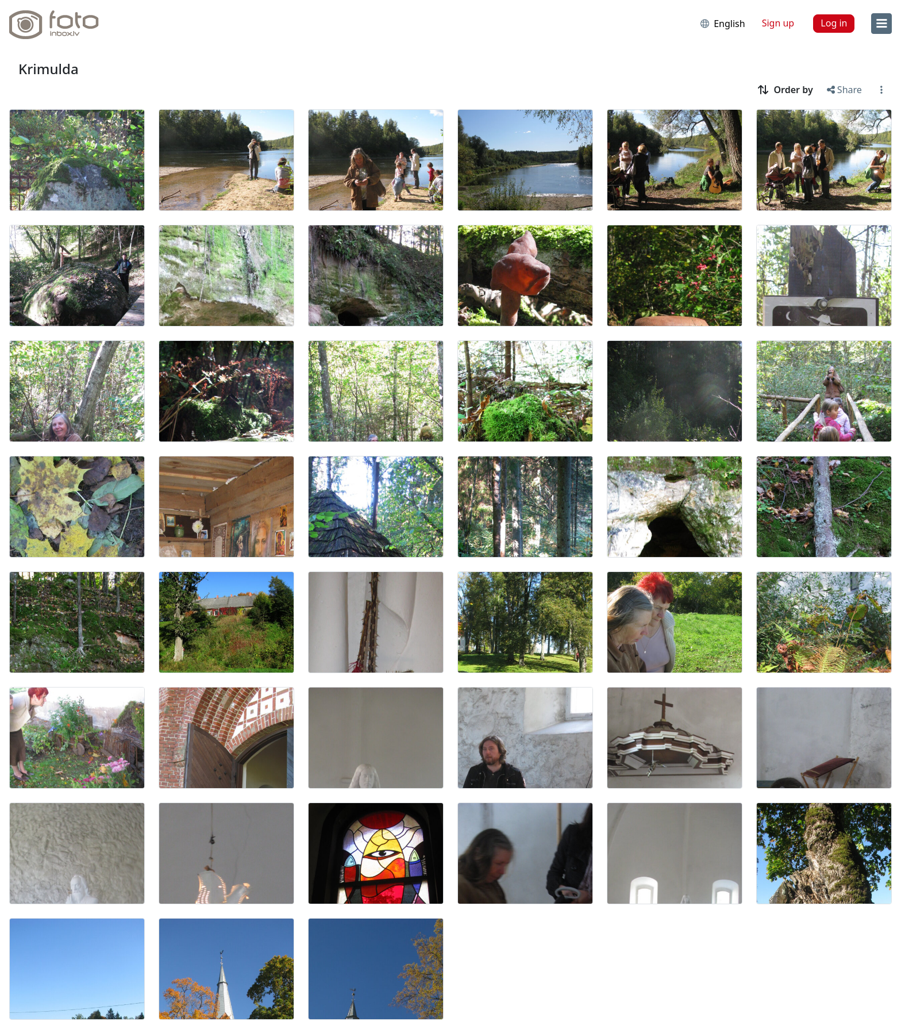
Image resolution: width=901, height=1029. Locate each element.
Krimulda (48, 68)
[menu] (881, 23)
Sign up (778, 23)
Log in (834, 23)
